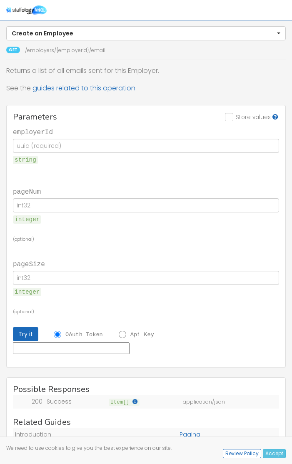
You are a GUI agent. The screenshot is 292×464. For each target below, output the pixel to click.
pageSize (29, 263)
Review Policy (242, 453)
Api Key (142, 334)
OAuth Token (84, 334)
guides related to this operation (83, 88)
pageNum (27, 191)
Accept (274, 453)
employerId (33, 131)
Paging (190, 434)
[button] (146, 33)
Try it (25, 334)
